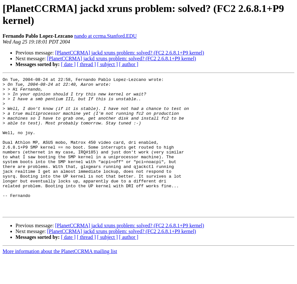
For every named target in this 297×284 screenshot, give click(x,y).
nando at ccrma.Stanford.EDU (105, 36)
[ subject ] (107, 64)
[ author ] (128, 64)
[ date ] (68, 64)
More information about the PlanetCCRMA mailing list (60, 278)
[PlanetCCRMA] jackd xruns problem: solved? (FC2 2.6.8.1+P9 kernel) (129, 52)
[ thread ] (86, 64)
